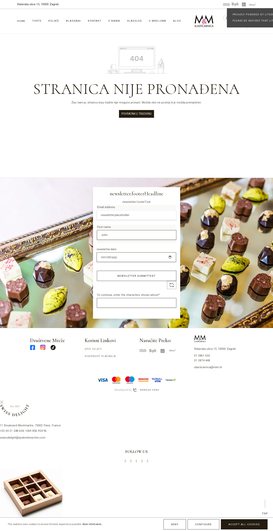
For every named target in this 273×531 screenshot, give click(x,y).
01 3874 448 (202, 360)
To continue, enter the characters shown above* (128, 295)
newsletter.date (106, 249)
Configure (203, 524)
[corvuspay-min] (170, 380)
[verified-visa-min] (157, 380)
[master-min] (116, 380)
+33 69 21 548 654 (12, 431)
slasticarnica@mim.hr (208, 367)
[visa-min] (103, 380)
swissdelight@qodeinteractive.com (22, 437)
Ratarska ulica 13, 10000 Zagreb (38, 4)
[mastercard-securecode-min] (143, 380)
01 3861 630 (202, 355)
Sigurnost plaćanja (100, 356)
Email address (106, 207)
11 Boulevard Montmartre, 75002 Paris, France (30, 425)
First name (104, 227)
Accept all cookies (244, 524)
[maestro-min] (130, 380)
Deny (175, 524)
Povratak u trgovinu (136, 114)
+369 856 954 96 (36, 431)
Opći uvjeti (93, 349)
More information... (93, 524)
